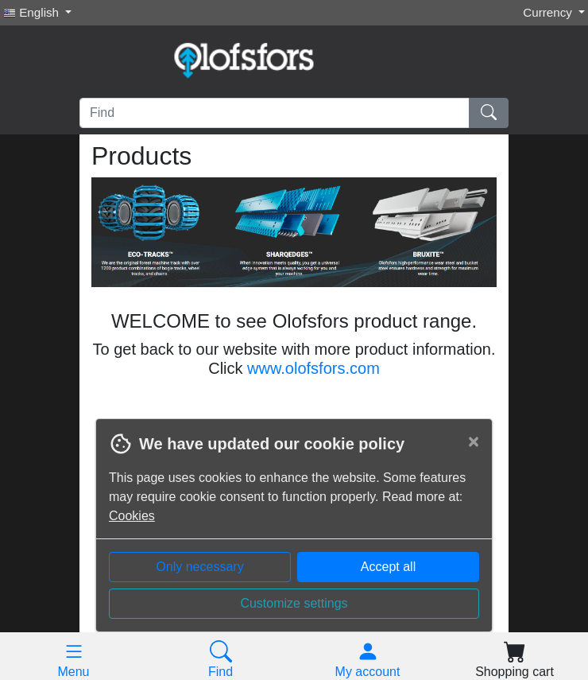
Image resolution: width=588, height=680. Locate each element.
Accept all (388, 566)
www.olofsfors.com (313, 368)
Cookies (132, 516)
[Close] (473, 441)
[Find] (274, 113)
